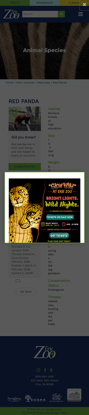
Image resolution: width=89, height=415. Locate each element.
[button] (84, 5)
